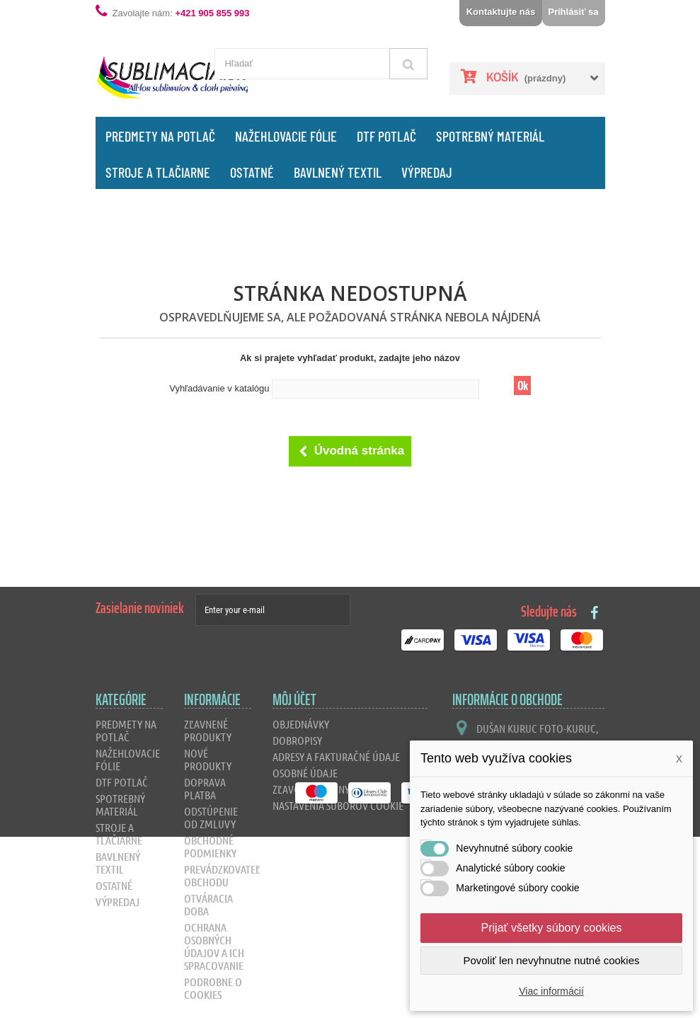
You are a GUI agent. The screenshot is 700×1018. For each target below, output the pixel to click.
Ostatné (252, 172)
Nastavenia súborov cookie (337, 805)
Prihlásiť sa (573, 11)
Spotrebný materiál (490, 135)
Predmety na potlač (160, 135)
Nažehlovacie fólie (286, 135)
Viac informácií (551, 991)
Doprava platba (205, 788)
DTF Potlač (386, 135)
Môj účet (294, 699)
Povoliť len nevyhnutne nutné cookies (551, 960)
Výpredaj (426, 172)
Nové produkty (207, 759)
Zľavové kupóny (311, 789)
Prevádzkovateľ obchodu (222, 875)
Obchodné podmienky (210, 846)
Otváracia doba (208, 904)
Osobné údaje (305, 772)
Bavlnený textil (337, 172)
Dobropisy (297, 740)
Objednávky (300, 724)
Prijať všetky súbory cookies (551, 928)
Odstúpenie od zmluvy (211, 817)
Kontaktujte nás (501, 11)
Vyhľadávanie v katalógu (219, 388)
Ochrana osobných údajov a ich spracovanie (214, 946)
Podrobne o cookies (213, 988)
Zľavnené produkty (207, 730)
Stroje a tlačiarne (157, 172)
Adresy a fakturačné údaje (336, 756)
